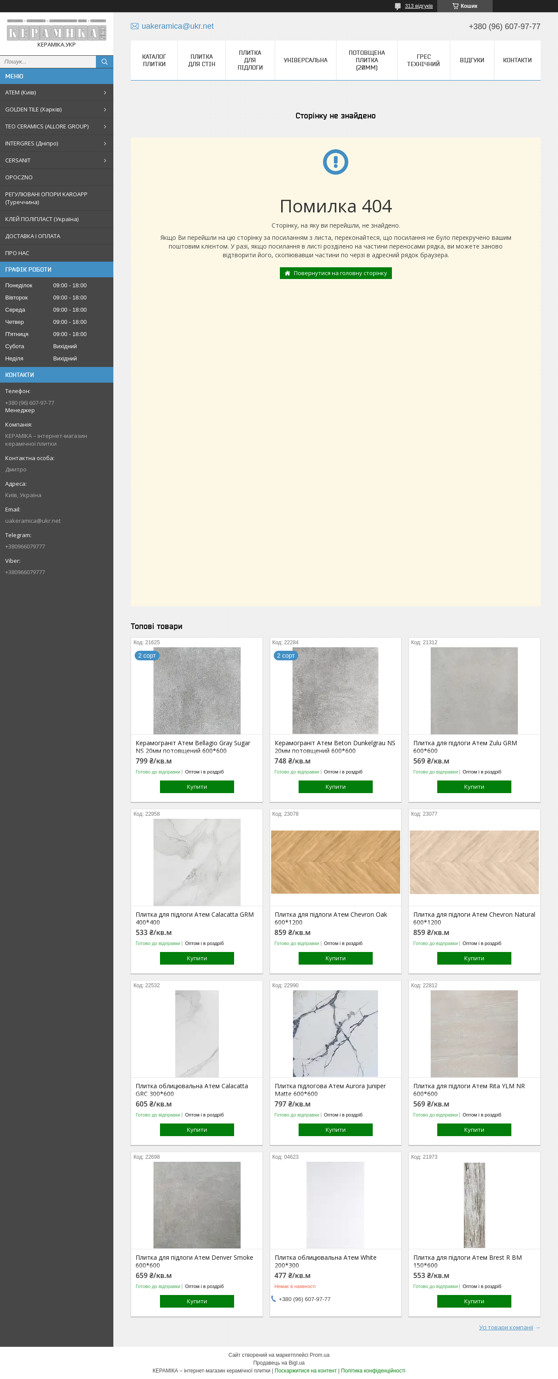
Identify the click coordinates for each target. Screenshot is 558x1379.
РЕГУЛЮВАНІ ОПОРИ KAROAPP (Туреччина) (46, 198)
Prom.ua (320, 1355)
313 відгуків (419, 6)
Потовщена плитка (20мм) (367, 60)
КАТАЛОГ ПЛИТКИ (154, 60)
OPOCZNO (19, 177)
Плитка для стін (201, 60)
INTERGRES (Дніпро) (31, 143)
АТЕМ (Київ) (20, 92)
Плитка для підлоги (250, 60)
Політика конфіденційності (373, 1371)
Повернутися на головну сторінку (340, 273)
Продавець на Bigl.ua (279, 1363)
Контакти (517, 60)
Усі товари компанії (506, 1327)
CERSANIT (18, 160)
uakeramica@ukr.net (33, 521)
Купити (197, 786)
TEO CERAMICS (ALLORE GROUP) (46, 126)
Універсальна (305, 60)
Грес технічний (423, 60)
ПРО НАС (17, 253)
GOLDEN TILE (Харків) (33, 109)
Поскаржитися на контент (306, 1371)
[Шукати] (104, 61)
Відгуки (472, 60)
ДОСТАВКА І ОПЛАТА (32, 236)
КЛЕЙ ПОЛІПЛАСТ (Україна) (41, 219)
